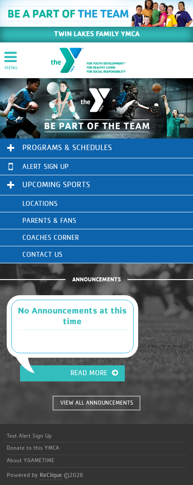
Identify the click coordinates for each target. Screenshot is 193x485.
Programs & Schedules (67, 148)
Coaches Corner (50, 237)
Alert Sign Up (38, 166)
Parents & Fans (49, 220)
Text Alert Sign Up (29, 436)
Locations (39, 203)
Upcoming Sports (56, 185)
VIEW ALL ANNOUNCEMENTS (96, 403)
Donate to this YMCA (33, 448)
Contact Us (42, 254)
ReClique (51, 475)
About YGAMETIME (30, 461)
